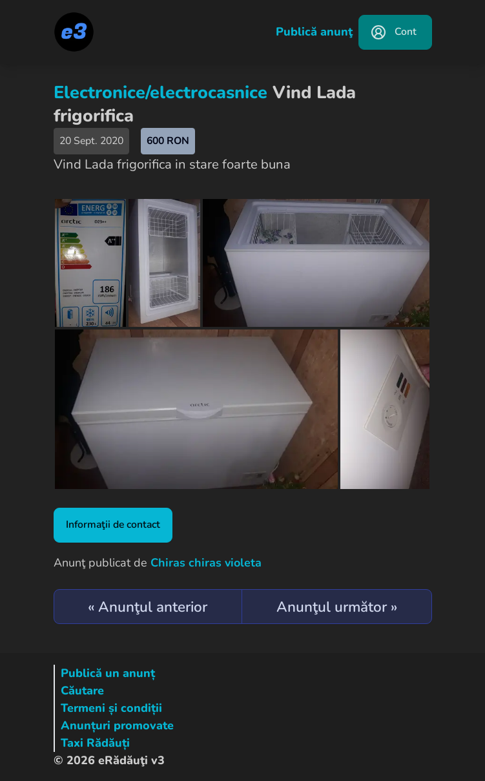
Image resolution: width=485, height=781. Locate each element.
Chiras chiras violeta (206, 562)
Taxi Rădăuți (95, 743)
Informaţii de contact (113, 524)
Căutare (82, 690)
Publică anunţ (314, 31)
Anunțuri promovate (117, 725)
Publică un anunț (108, 673)
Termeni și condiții (111, 708)
